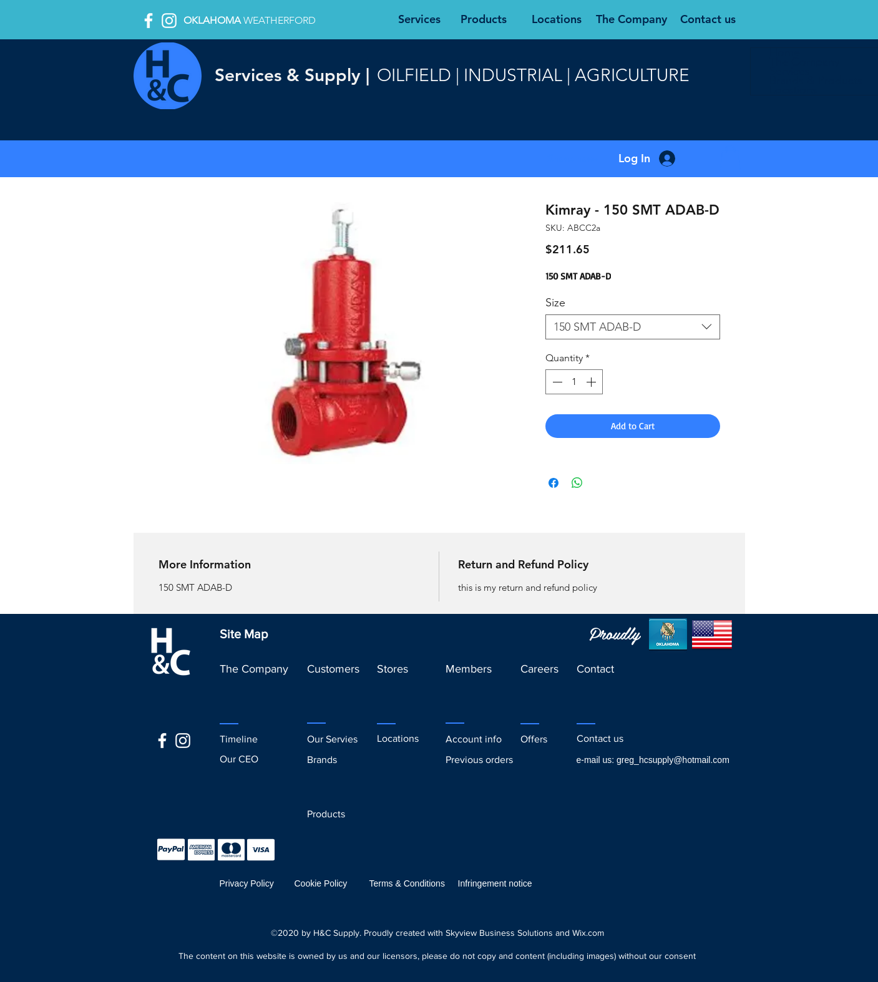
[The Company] (631, 19)
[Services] (419, 19)
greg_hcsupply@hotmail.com (673, 760)
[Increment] (592, 382)
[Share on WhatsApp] (577, 482)
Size (555, 302)
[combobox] (632, 326)
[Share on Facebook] (553, 482)
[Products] (483, 19)
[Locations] (556, 19)
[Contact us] (708, 19)
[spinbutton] (574, 382)
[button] (573, 158)
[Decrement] (556, 382)
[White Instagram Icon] (169, 21)
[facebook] (149, 21)
